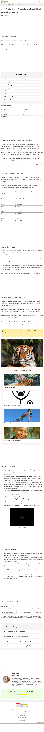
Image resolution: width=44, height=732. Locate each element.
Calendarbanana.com (3, 4)
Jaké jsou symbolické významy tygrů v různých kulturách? (19, 646)
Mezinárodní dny (10, 4)
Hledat (39, 1)
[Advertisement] (22, 25)
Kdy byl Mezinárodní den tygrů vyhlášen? (15, 631)
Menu (42, 1)
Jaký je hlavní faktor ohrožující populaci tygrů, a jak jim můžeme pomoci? (23, 641)
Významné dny (22, 715)
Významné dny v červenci (18, 4)
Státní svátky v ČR (22, 717)
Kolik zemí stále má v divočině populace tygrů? (17, 636)
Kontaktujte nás (22, 722)
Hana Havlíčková (16, 675)
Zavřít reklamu (40, 722)
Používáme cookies (22, 720)
